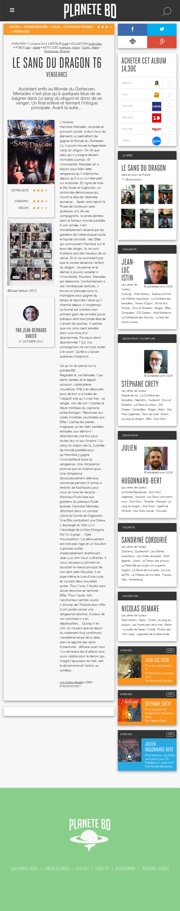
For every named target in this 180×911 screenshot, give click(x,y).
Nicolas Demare (140, 609)
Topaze (166, 574)
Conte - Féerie (90, 47)
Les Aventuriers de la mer (147, 624)
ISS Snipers (144, 312)
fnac (141, 95)
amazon (141, 83)
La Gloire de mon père (145, 570)
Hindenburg (136, 579)
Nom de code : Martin (155, 414)
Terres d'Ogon (144, 303)
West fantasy (142, 294)
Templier (149, 501)
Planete (90, 11)
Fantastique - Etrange (57, 51)
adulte (36, 47)
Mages (159, 308)
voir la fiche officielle (71, 682)
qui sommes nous (24, 868)
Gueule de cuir (129, 395)
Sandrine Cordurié (144, 540)
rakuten (141, 129)
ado (28, 47)
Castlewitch (142, 551)
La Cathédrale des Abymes (137, 317)
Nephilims (140, 400)
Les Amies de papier (149, 556)
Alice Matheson (162, 312)
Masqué (161, 501)
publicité (102, 868)
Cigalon (125, 570)
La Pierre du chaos (145, 404)
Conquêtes (128, 312)
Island (136, 560)
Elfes (168, 308)
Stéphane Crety (139, 384)
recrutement (125, 868)
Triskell (151, 629)
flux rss (82, 868)
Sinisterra (127, 551)
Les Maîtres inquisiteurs (135, 298)
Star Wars (160, 418)
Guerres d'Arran (161, 294)
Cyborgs (126, 294)
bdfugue (141, 118)
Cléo (124, 579)
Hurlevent (154, 400)
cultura (141, 106)
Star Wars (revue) (143, 511)
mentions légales (155, 868)
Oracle (152, 620)
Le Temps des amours (155, 560)
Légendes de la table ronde (153, 634)
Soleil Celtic (95, 43)
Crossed (161, 511)
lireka (141, 140)
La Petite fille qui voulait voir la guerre (143, 565)
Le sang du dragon (143, 168)
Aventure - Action (69, 47)
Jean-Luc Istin (128, 270)
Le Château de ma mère (145, 574)
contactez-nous (57, 868)
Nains (161, 409)
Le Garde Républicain (134, 492)
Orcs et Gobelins (142, 308)
